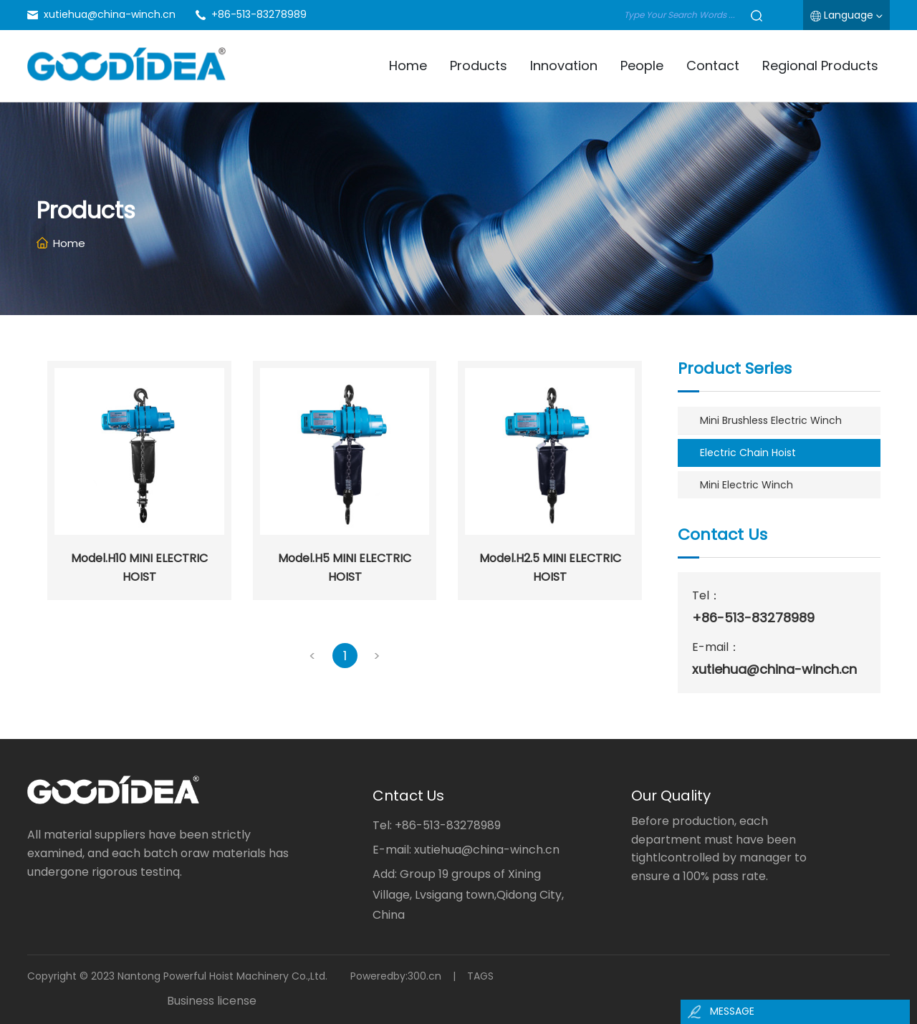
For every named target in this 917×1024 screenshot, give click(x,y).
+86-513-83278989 (259, 14)
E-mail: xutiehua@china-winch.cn (466, 849)
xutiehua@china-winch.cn (110, 14)
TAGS (480, 976)
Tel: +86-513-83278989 (437, 825)
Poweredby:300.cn (395, 976)
